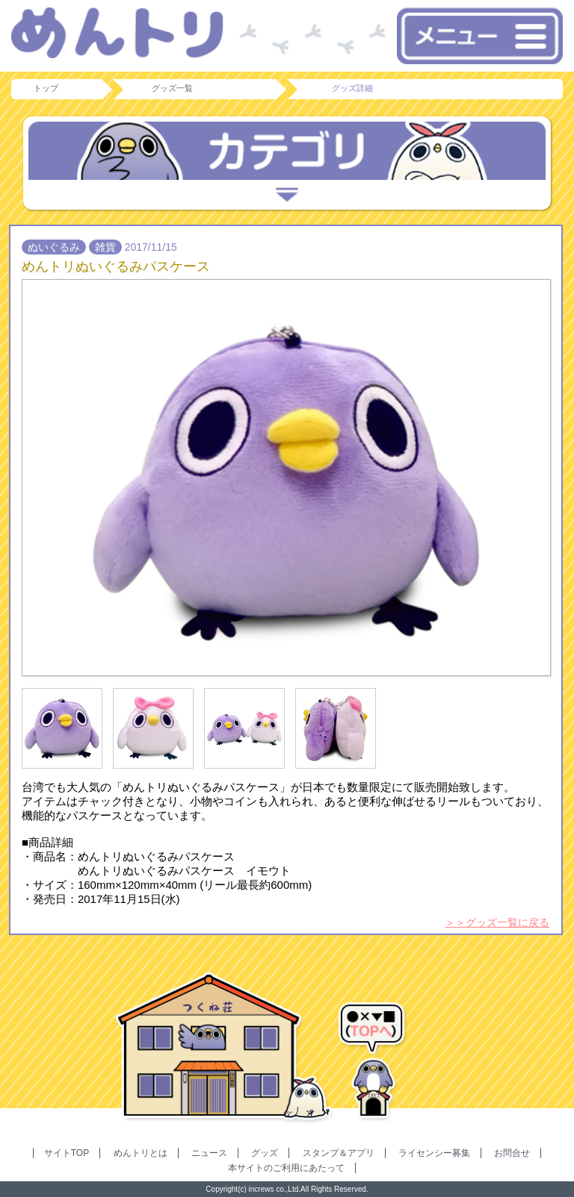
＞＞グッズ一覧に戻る (497, 922)
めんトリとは (140, 1153)
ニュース (209, 1153)
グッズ (264, 1153)
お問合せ (512, 1153)
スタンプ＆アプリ (338, 1153)
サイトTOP (66, 1153)
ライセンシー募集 (434, 1153)
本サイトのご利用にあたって (286, 1168)
